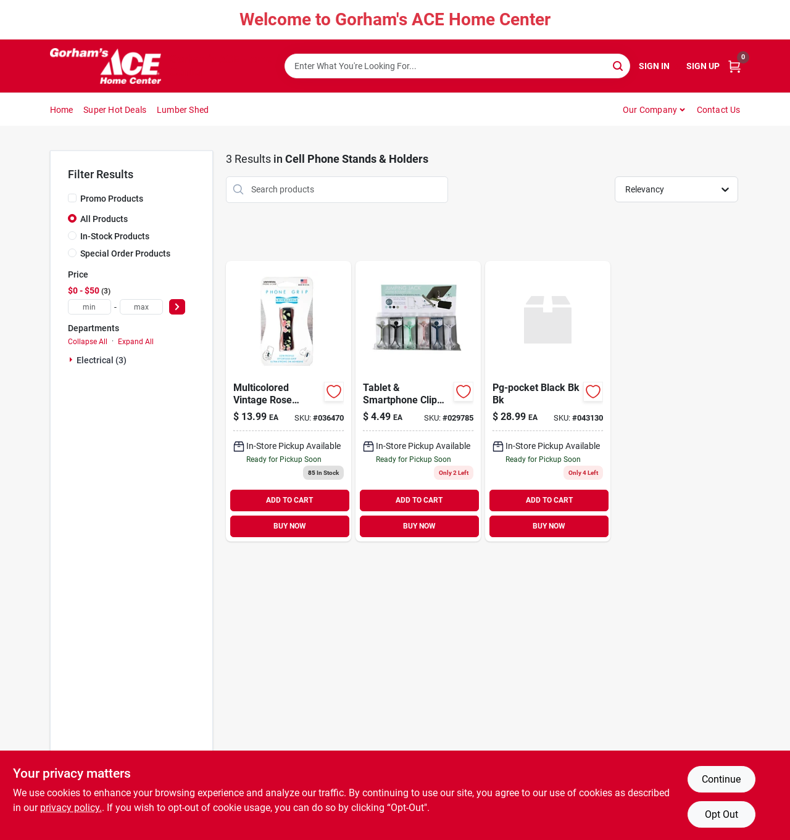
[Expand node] (72, 359)
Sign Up (703, 66)
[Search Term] (457, 66)
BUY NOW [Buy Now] (289, 526)
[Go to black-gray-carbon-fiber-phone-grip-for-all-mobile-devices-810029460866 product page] (288, 401)
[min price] (89, 307)
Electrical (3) (102, 360)
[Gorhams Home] (105, 66)
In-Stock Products (114, 236)
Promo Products (111, 199)
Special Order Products (125, 253)
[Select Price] (177, 307)
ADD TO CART (289, 500)
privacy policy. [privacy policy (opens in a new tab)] (71, 807)
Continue (721, 779)
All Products (104, 219)
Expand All (136, 341)
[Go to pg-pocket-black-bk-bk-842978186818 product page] (547, 401)
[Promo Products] (72, 198)
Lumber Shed (183, 110)
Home (61, 110)
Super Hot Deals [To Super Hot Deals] (114, 110)
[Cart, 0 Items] (734, 66)
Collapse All (87, 341)
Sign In (654, 66)
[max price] (141, 307)
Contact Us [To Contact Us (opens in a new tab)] (719, 110)
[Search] (619, 65)
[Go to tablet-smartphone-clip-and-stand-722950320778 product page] (418, 401)
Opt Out (721, 814)
